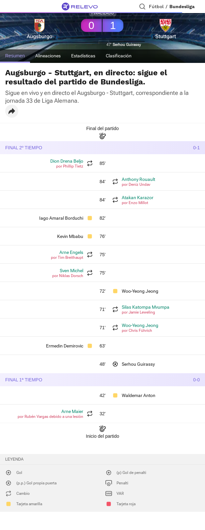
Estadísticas (83, 55)
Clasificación (119, 55)
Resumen (15, 55)
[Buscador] (142, 6)
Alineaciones (48, 55)
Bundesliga (182, 6)
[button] (11, 111)
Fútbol (156, 6)
